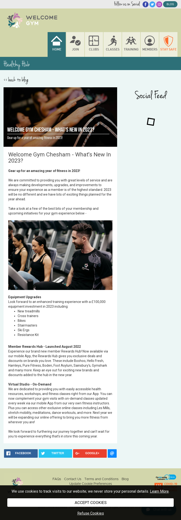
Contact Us (72, 479)
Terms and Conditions (101, 479)
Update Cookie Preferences (90, 484)
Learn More (159, 491)
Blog (125, 479)
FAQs (57, 479)
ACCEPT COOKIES (91, 502)
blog (170, 4)
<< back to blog (16, 79)
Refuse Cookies (90, 513)
